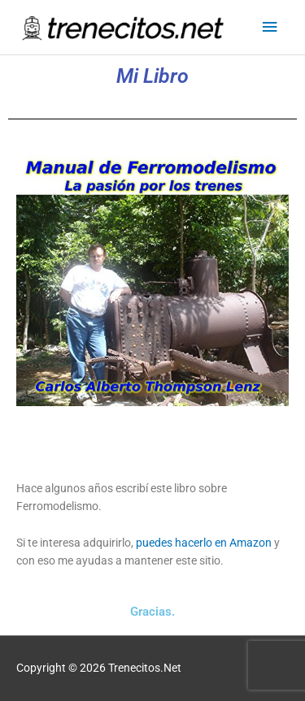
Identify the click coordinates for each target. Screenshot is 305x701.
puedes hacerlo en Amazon (204, 542)
